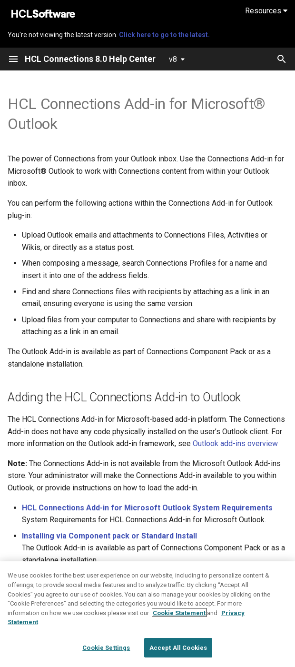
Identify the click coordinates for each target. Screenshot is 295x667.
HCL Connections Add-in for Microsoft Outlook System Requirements (147, 507)
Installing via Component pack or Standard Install (109, 535)
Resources (266, 10)
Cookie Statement (179, 627)
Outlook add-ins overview (235, 443)
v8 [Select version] (173, 59)
